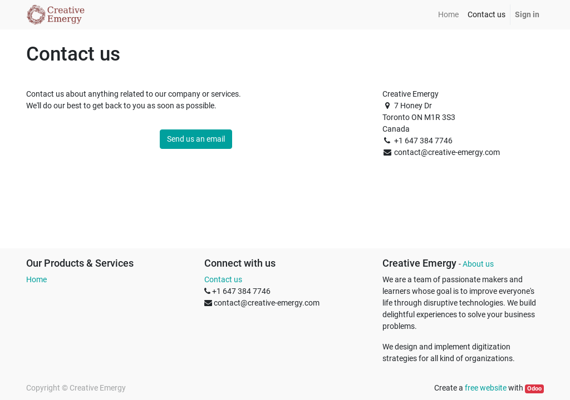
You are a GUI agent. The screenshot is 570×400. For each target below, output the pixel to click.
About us (478, 263)
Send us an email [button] (196, 138)
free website (486, 387)
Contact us (223, 279)
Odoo (534, 388)
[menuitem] (448, 14)
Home (36, 279)
